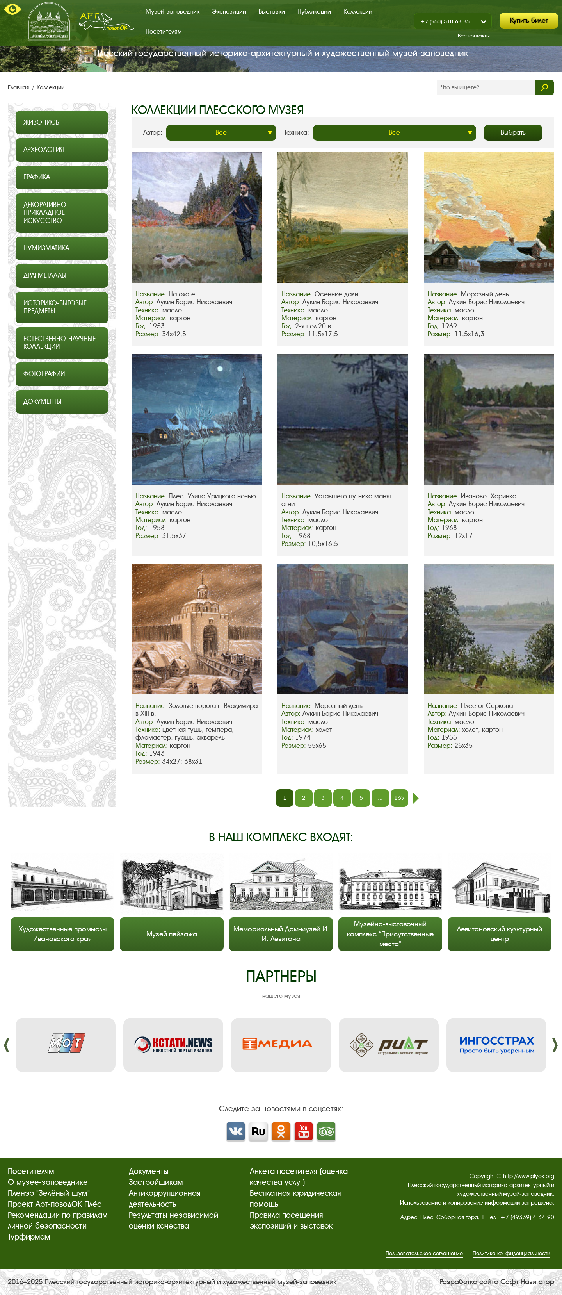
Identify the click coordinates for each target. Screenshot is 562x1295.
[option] (66, 1045)
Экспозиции (229, 11)
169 (399, 797)
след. (416, 798)
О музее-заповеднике (48, 1182)
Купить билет (529, 20)
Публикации (314, 11)
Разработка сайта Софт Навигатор (496, 1281)
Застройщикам (156, 1182)
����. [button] (7, 1045)
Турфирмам (29, 1237)
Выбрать (513, 132)
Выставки (272, 11)
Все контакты (474, 35)
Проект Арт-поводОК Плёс (54, 1204)
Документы (149, 1171)
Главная (19, 87)
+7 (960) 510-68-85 (445, 21)
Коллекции (357, 11)
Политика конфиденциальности (511, 1253)
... (380, 797)
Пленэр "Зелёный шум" (49, 1193)
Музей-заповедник (172, 11)
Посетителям (164, 31)
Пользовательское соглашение (424, 1253)
